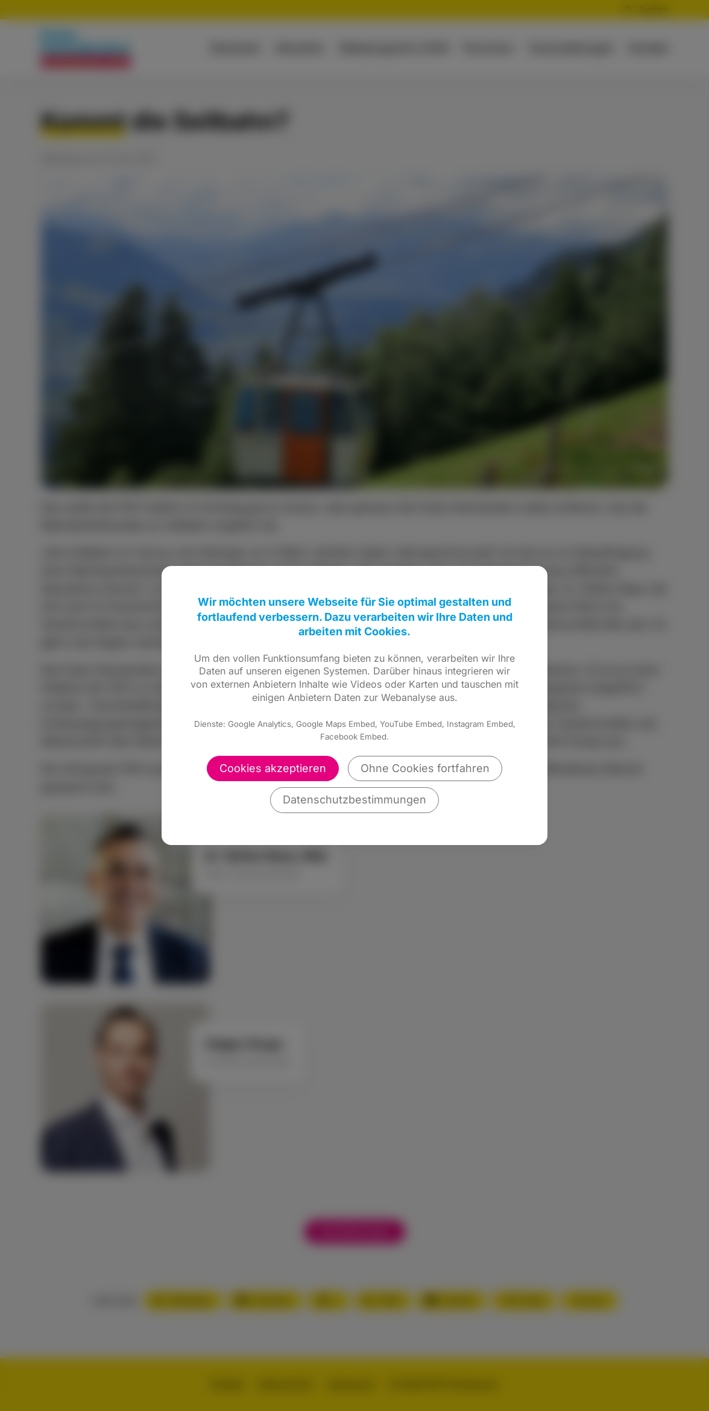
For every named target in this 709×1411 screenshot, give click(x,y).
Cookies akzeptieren (272, 768)
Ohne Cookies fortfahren (425, 768)
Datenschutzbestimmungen (354, 799)
